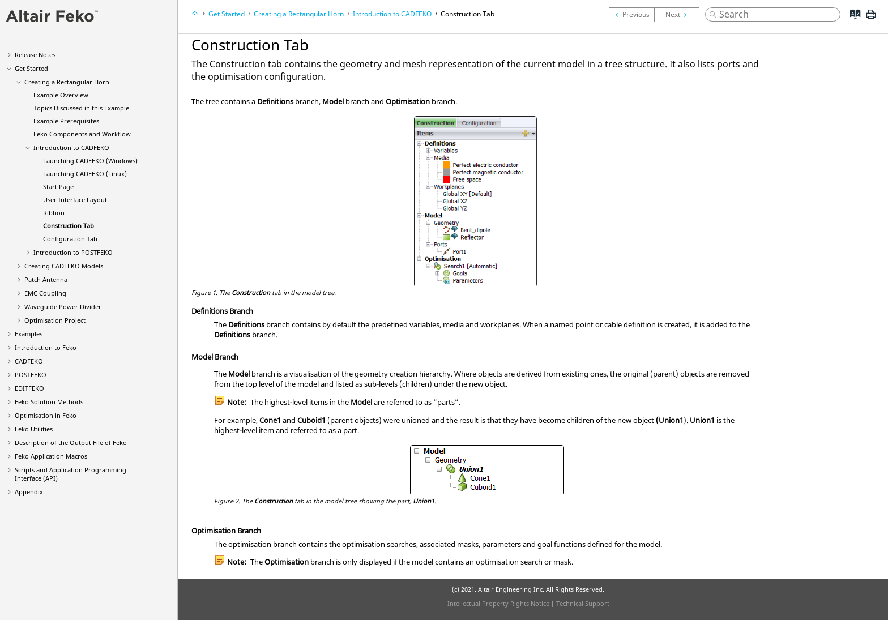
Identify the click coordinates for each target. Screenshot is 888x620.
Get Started (31, 68)
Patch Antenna (45, 279)
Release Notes (35, 54)
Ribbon (54, 212)
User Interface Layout (75, 199)
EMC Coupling (45, 293)
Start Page (58, 186)
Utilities (34, 429)
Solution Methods (49, 401)
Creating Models (63, 266)
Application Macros (51, 456)
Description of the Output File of (71, 442)
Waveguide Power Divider (62, 306)
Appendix (29, 492)
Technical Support (582, 603)
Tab (68, 225)
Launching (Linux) (85, 173)
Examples (28, 334)
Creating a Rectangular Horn (66, 82)
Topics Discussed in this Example (81, 108)
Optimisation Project (55, 320)
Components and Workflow (82, 134)
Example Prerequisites (66, 121)
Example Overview (60, 95)
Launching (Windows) (90, 160)
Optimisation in (45, 415)
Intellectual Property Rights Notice (498, 603)
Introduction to (71, 147)
